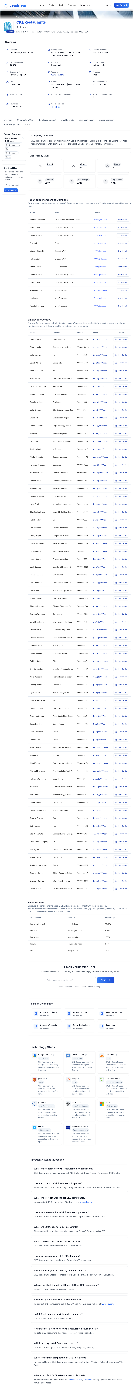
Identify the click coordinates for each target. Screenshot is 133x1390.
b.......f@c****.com (100, 418)
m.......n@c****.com (100, 748)
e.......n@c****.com (100, 528)
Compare (72, 5)
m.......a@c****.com (100, 457)
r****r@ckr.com (100, 306)
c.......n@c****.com (100, 512)
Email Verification (86, 120)
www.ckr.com (57, 75)
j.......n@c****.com (100, 732)
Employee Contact (47, 120)
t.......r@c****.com (99, 724)
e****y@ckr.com (100, 243)
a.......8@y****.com (100, 465)
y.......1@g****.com (100, 677)
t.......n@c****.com (100, 434)
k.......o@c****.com (100, 559)
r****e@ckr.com (100, 259)
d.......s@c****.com (100, 339)
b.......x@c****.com (100, 826)
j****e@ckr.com (100, 235)
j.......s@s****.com (99, 567)
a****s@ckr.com (100, 290)
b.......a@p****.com (100, 881)
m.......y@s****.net (100, 489)
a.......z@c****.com (100, 865)
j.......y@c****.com (100, 543)
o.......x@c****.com (100, 591)
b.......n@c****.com (100, 716)
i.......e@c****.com (100, 646)
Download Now (10, 190)
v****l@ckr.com (100, 251)
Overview (8, 120)
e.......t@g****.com (100, 583)
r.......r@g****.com (100, 693)
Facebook (88, 1379)
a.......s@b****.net (99, 803)
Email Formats (67, 120)
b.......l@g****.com (100, 795)
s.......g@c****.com (100, 496)
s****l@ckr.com (100, 267)
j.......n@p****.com (100, 818)
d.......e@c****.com (100, 889)
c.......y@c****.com (100, 842)
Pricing (52, 5)
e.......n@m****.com (100, 669)
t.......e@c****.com (100, 755)
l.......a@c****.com (100, 551)
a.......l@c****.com (100, 850)
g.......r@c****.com (100, 638)
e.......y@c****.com (100, 598)
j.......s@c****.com (100, 363)
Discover (86, 5)
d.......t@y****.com (100, 708)
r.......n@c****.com (100, 394)
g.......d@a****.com (100, 441)
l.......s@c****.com (100, 504)
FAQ (61, 5)
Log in (108, 5)
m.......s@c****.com (100, 857)
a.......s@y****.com (100, 402)
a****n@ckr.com (100, 220)
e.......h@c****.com (100, 614)
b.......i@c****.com (100, 653)
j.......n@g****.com (100, 685)
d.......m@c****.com (100, 661)
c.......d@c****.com (100, 386)
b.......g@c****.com (100, 426)
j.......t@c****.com (99, 740)
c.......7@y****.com (100, 834)
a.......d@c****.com (100, 449)
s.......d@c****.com (100, 371)
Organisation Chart (25, 120)
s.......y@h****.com (100, 630)
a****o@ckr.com (100, 227)
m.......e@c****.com (100, 473)
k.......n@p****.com (100, 810)
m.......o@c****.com (100, 771)
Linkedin (71, 1379)
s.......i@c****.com (100, 873)
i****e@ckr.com (100, 298)
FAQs (27, 124)
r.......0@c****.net (99, 622)
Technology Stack (12, 124)
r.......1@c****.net (99, 520)
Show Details (122, 220)
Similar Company (106, 120)
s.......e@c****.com (100, 347)
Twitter (79, 1379)
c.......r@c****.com (100, 536)
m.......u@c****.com (100, 763)
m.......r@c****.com (100, 379)
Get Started (121, 5)
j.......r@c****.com (99, 410)
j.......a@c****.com (100, 355)
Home (41, 5)
